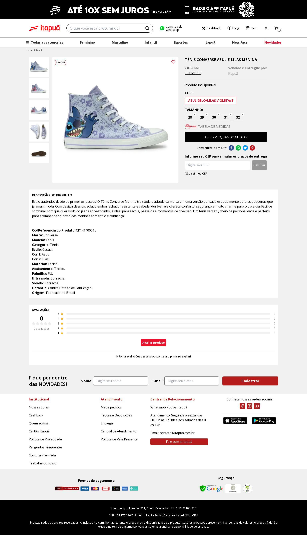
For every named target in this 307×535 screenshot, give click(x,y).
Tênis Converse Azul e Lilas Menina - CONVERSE (44, 28)
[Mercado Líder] (233, 488)
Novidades (272, 42)
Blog (233, 28)
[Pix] (133, 488)
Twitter (245, 148)
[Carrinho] (276, 28)
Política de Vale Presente (119, 439)
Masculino (120, 42)
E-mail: (157, 380)
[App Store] (235, 420)
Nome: (86, 380)
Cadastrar (250, 380)
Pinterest (252, 148)
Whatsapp (238, 148)
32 (238, 117)
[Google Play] (264, 420)
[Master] (95, 488)
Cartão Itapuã (39, 431)
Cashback (211, 28)
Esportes (181, 42)
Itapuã (210, 42)
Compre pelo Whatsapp (171, 28)
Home (29, 50)
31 (226, 117)
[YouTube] (257, 406)
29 (202, 117)
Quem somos (39, 423)
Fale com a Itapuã (179, 441)
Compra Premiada (42, 455)
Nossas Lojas (39, 407)
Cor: (188, 93)
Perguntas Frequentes (45, 447)
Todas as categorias (44, 42)
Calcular (259, 165)
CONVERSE (193, 73)
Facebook (231, 148)
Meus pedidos (111, 407)
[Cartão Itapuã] (67, 488)
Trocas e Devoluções (116, 415)
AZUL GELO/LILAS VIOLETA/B (210, 100)
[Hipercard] (105, 488)
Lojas (252, 28)
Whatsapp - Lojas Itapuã (168, 407)
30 (214, 117)
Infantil (151, 42)
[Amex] (125, 488)
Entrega (107, 423)
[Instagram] (249, 406)
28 (190, 117)
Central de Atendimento (118, 431)
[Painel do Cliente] (266, 28)
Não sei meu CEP (196, 173)
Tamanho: (194, 110)
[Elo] (116, 488)
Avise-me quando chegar (226, 137)
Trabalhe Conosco (42, 463)
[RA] (248, 488)
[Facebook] (242, 406)
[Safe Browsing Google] (211, 488)
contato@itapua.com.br (177, 433)
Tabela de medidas (214, 126)
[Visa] (84, 488)
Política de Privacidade (45, 439)
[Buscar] (147, 28)
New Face (240, 42)
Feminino (87, 42)
